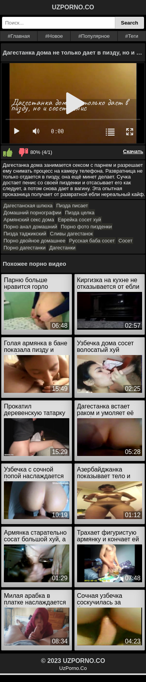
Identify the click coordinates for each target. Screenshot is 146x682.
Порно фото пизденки (86, 227)
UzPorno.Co (73, 668)
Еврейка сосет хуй (79, 220)
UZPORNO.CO (73, 7)
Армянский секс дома (29, 220)
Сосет (125, 241)
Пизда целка (80, 213)
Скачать (133, 151)
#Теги (131, 36)
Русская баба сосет (91, 241)
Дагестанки (62, 248)
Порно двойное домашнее (34, 241)
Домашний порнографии (32, 213)
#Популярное (94, 36)
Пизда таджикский (25, 234)
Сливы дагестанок (71, 234)
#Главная (19, 36)
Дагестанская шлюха (28, 205)
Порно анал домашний (30, 227)
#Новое (54, 36)
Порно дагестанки (25, 248)
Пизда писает (72, 205)
